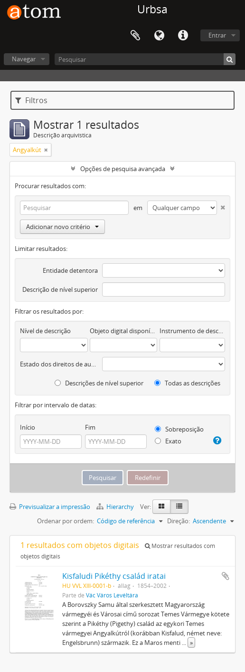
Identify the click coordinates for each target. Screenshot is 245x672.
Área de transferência (135, 36)
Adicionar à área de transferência (225, 576)
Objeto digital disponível (124, 330)
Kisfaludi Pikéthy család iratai (114, 576)
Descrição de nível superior (60, 289)
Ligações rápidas (183, 36)
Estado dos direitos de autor (59, 364)
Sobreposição (179, 429)
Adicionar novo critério (62, 226)
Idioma (159, 36)
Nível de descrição (45, 330)
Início (27, 427)
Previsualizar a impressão (49, 506)
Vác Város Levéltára (112, 595)
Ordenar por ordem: (65, 521)
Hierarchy (115, 506)
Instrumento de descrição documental (192, 330)
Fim (90, 427)
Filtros (31, 100)
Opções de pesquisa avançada (122, 168)
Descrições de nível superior (99, 383)
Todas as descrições (187, 383)
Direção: (178, 521)
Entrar (217, 35)
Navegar (24, 59)
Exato (168, 441)
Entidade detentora (70, 270)
